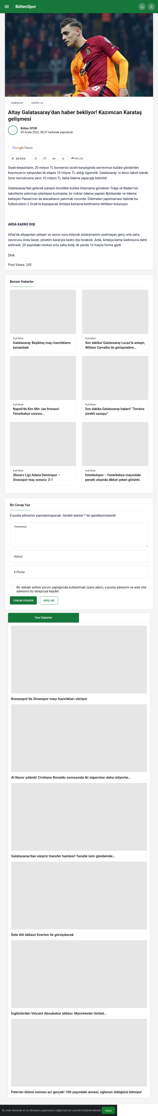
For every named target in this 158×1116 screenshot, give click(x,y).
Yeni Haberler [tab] (43, 617)
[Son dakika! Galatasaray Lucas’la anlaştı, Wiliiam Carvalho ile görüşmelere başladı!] (115, 321)
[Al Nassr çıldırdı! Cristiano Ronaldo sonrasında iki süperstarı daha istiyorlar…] (79, 742)
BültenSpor (25, 6)
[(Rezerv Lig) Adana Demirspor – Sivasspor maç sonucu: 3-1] (43, 453)
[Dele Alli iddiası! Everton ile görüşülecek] (79, 899)
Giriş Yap (49, 600)
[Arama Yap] (142, 6)
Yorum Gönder (23, 600)
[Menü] (6, 6)
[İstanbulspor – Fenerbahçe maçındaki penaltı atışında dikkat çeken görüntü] (115, 453)
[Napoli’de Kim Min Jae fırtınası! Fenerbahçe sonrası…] (43, 387)
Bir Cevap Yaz (20, 505)
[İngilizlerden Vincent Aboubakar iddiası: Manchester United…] (79, 978)
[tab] (114, 618)
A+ (54, 158)
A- (63, 158)
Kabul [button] (108, 1110)
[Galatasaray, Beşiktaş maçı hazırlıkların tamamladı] (43, 321)
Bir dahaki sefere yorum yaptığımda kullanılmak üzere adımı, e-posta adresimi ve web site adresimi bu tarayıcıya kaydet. (81, 589)
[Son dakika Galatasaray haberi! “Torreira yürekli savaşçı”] (115, 387)
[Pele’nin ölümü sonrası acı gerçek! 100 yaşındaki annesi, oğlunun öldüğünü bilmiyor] (79, 1056)
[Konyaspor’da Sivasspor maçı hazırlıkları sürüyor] (79, 663)
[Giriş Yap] (151, 6)
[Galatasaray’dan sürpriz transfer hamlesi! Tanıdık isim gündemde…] (79, 821)
